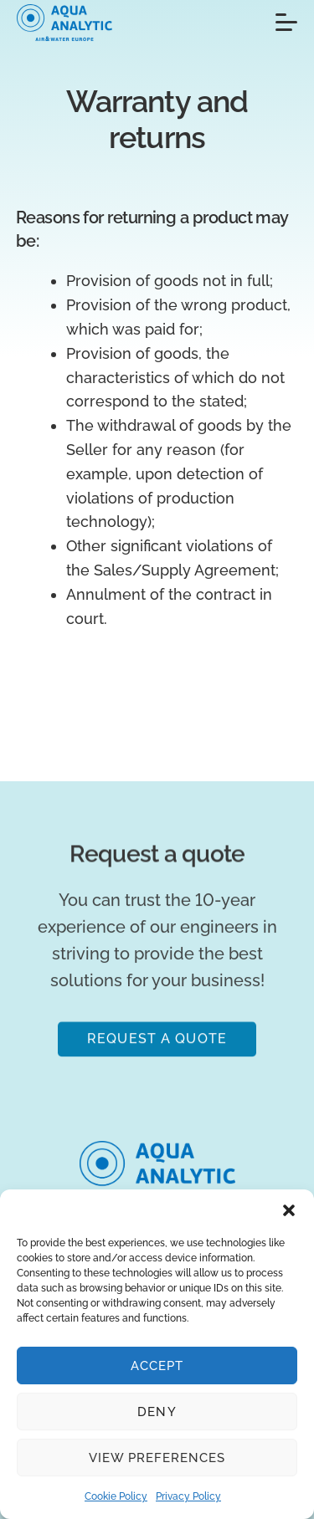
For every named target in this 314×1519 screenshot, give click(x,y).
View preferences (157, 1457)
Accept (157, 1365)
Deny (156, 1411)
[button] (289, 1210)
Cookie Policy (116, 1496)
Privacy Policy (188, 1496)
